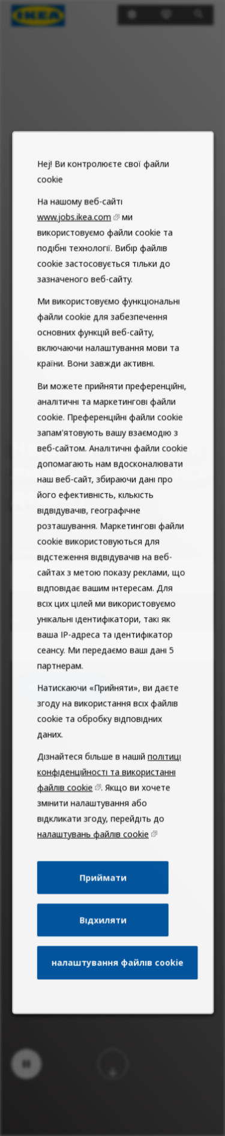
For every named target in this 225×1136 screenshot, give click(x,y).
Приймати (103, 912)
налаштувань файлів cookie (93, 871)
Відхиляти (103, 952)
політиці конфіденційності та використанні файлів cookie (108, 813)
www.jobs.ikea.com (76, 292)
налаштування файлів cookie (117, 992)
